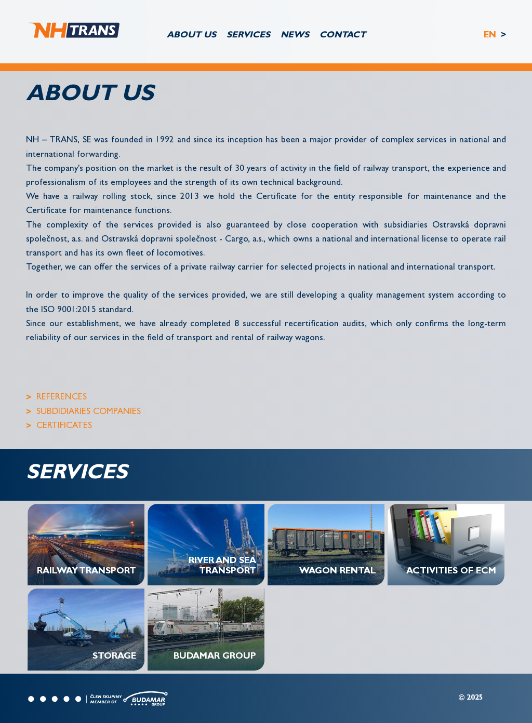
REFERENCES (61, 397)
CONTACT (343, 35)
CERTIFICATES (64, 426)
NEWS (295, 35)
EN (491, 35)
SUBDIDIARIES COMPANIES (88, 412)
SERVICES (248, 35)
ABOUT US (191, 35)
